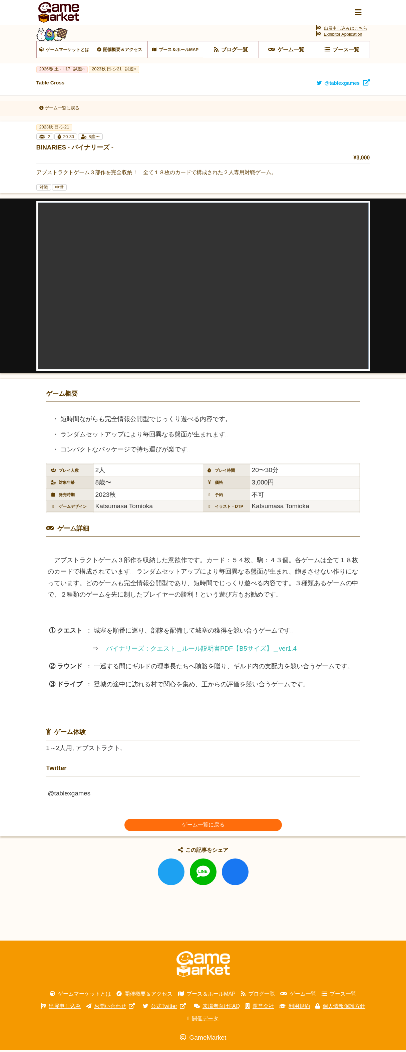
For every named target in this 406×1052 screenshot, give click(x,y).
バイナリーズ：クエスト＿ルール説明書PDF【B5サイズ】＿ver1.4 (201, 650)
